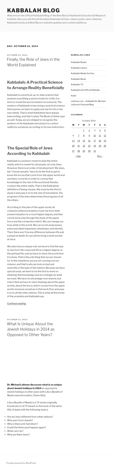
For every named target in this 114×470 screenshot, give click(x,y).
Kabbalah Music (78, 79)
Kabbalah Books (79, 62)
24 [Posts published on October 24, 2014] (95, 145)
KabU (73, 95)
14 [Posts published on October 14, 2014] (78, 140)
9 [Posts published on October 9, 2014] (89, 135)
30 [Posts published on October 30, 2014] (89, 151)
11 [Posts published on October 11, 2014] (100, 135)
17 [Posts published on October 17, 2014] (95, 140)
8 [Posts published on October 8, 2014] (83, 135)
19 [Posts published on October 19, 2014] (105, 140)
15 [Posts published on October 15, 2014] (84, 140)
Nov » (99, 156)
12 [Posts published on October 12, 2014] (105, 135)
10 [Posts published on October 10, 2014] (95, 135)
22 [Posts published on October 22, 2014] (84, 145)
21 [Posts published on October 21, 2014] (78, 145)
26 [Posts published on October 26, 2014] (105, 145)
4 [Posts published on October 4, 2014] (100, 130)
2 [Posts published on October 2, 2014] (89, 130)
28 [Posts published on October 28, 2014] (78, 151)
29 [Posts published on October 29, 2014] (84, 151)
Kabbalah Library (79, 68)
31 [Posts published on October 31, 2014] (95, 151)
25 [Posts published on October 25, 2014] (100, 145)
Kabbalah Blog (33, 10)
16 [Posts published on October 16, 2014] (89, 140)
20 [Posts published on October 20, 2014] (73, 145)
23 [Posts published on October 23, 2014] (89, 145)
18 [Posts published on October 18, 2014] (100, 140)
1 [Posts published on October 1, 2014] (83, 130)
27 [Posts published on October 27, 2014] (73, 151)
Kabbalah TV (77, 84)
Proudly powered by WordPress (21, 463)
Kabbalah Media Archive (82, 73)
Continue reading (16, 303)
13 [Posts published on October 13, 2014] (73, 140)
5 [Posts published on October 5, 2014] (105, 130)
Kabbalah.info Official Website (85, 90)
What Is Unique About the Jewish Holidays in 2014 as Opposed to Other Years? (30, 329)
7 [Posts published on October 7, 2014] (78, 135)
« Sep (78, 156)
